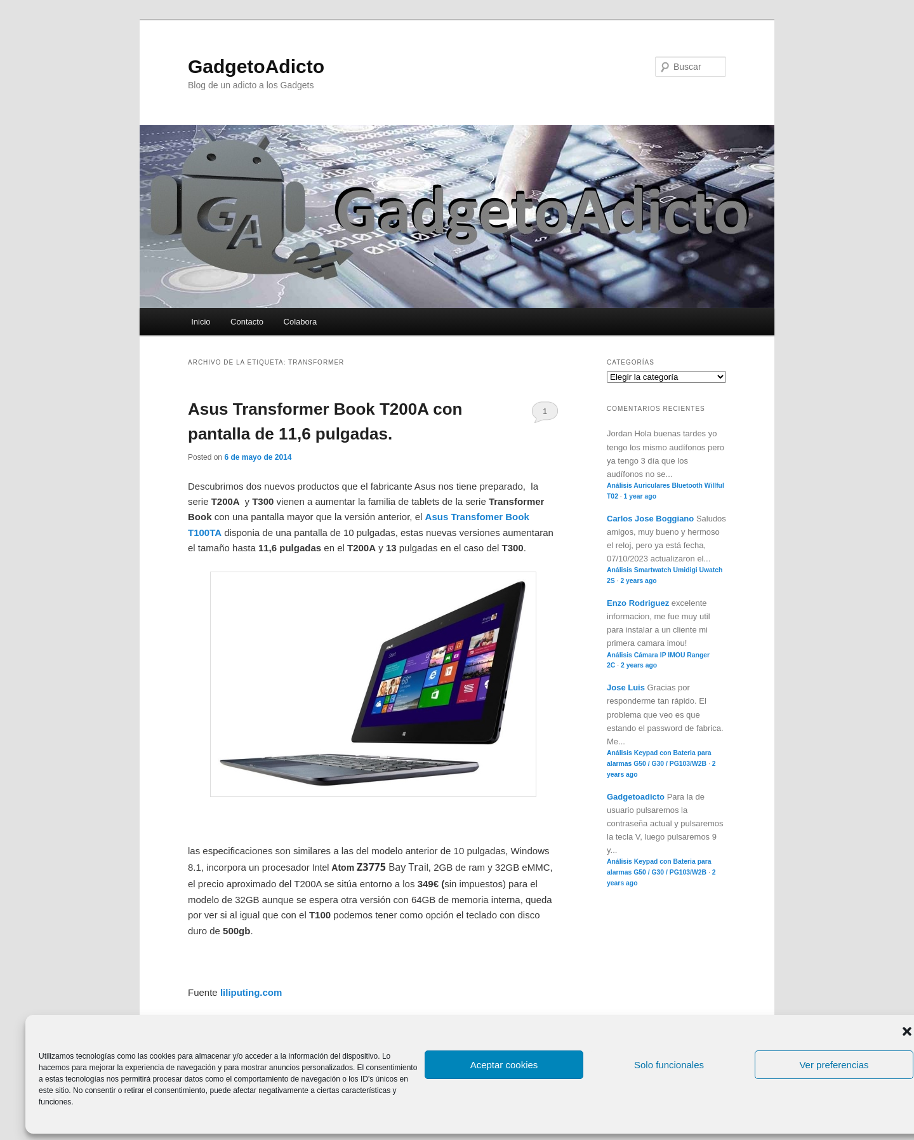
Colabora (300, 321)
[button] (907, 1031)
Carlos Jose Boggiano (650, 518)
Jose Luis (626, 687)
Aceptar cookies (504, 1064)
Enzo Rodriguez (638, 603)
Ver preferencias (833, 1064)
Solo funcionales (669, 1064)
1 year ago (640, 496)
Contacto (246, 321)
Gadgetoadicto (636, 796)
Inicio (200, 321)
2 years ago (638, 580)
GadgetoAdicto (256, 66)
